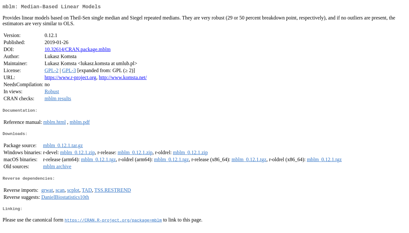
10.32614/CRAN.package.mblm (77, 50)
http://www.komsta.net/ (123, 78)
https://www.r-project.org (70, 78)
